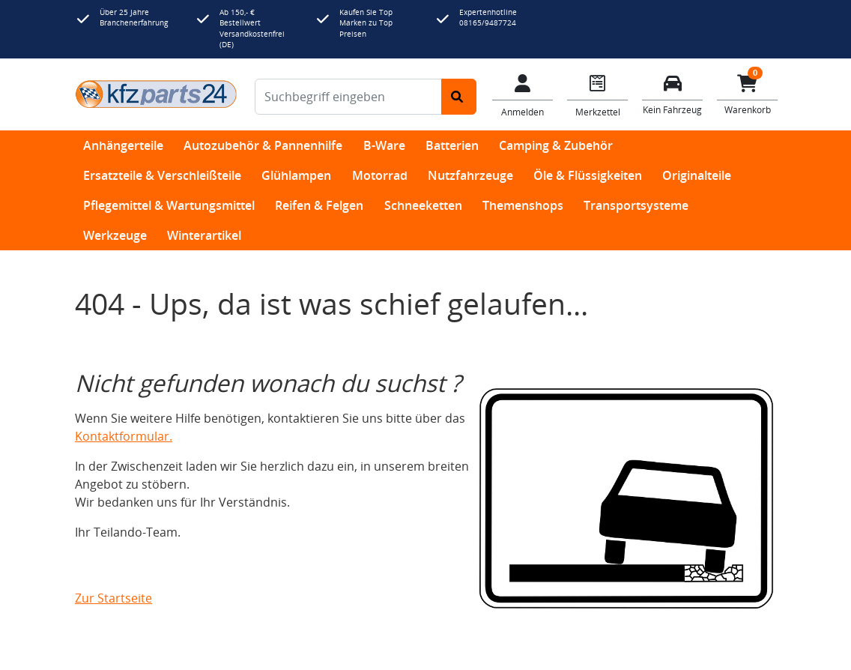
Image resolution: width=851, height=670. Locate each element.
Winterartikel (204, 235)
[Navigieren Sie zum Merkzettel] (597, 94)
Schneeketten (423, 205)
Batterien (452, 145)
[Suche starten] (458, 97)
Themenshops (522, 205)
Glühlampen (296, 175)
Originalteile (696, 175)
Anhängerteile (123, 145)
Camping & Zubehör (556, 145)
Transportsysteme (636, 205)
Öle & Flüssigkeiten (587, 175)
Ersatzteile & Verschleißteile (162, 175)
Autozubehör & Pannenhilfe (263, 145)
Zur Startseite (113, 598)
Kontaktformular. (123, 436)
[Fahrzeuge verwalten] (672, 93)
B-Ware (384, 145)
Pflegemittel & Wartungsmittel (169, 205)
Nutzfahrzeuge (470, 175)
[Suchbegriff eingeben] (348, 97)
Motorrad (380, 175)
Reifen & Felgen (319, 205)
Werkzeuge (115, 235)
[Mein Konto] (522, 94)
